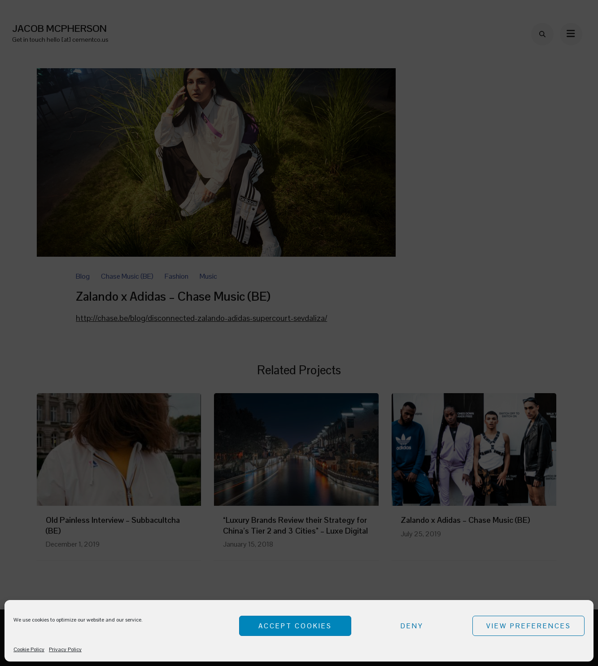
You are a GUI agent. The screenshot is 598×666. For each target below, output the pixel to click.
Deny (412, 626)
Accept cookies (295, 626)
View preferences (528, 626)
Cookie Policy (28, 649)
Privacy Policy (65, 649)
